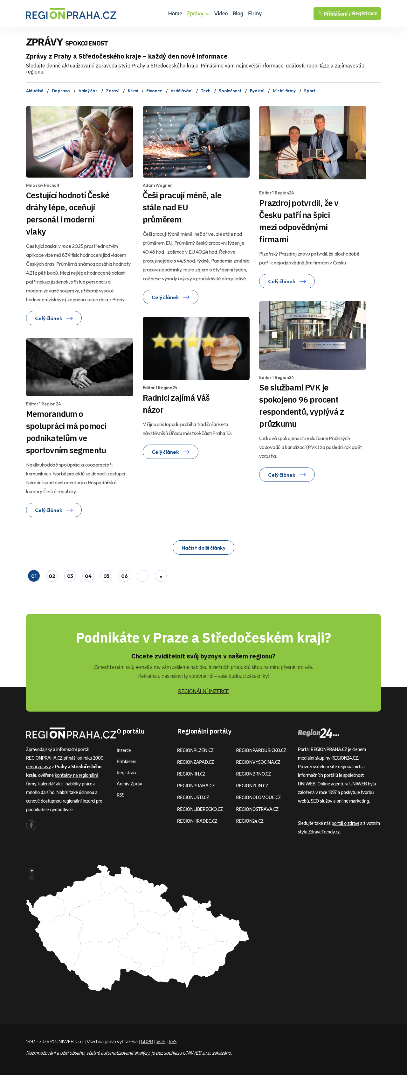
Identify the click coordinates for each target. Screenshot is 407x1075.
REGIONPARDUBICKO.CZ (261, 750)
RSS (120, 794)
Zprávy (198, 13)
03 (70, 576)
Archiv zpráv (129, 783)
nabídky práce (79, 783)
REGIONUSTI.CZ (193, 797)
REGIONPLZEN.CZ (195, 750)
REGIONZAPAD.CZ (195, 762)
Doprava (61, 91)
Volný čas (88, 91)
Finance (154, 91)
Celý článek (54, 318)
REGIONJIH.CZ (191, 773)
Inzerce (124, 750)
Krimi (133, 91)
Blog (238, 13)
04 (88, 576)
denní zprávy (38, 766)
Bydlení (257, 91)
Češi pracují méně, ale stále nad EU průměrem (182, 207)
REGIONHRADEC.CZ (197, 821)
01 (33, 576)
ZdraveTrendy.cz (324, 831)
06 (124, 576)
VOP (161, 1041)
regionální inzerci (79, 801)
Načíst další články (203, 548)
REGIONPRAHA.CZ (196, 785)
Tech (205, 91)
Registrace (364, 13)
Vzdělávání (181, 91)
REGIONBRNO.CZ (253, 773)
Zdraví (112, 91)
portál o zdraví (345, 823)
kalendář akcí (50, 783)
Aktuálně (34, 91)
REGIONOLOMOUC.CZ (258, 797)
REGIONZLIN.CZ (252, 785)
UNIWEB (306, 783)
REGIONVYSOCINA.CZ (258, 762)
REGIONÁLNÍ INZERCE (203, 691)
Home (175, 13)
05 (106, 576)
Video (221, 13)
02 (52, 576)
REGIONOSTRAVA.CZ (257, 809)
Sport (309, 91)
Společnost (230, 91)
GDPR (147, 1041)
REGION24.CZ (250, 821)
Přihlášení (126, 761)
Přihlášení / (334, 13)
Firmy (255, 13)
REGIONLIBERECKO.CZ (200, 809)
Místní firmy (284, 91)
